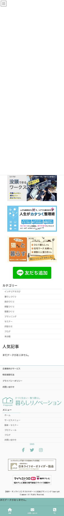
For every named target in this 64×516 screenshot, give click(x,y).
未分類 (7, 336)
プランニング (10, 316)
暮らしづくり (10, 296)
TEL (54, 511)
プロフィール (10, 430)
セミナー (8, 321)
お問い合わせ (10, 440)
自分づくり (9, 302)
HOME (10, 511)
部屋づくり (9, 307)
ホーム (7, 415)
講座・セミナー (11, 425)
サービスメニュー (12, 420)
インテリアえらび (12, 291)
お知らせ (8, 326)
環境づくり (9, 311)
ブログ (7, 331)
